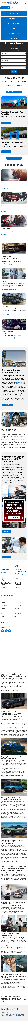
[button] (5, 7)
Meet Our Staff (7, 404)
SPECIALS (14, 38)
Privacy (18, 1014)
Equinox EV (10, 397)
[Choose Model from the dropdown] (13, 60)
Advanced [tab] (13, 50)
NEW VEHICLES (14, 18)
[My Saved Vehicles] (25, 4)
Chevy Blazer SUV (19, 382)
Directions (14, 7)
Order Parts (6, 557)
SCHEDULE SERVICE (14, 33)
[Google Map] (14, 652)
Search (14, 71)
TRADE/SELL (14, 28)
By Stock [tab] (19, 50)
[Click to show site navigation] (26, 8)
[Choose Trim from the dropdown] (13, 64)
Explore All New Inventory (14, 91)
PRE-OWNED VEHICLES (14, 23)
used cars (18, 381)
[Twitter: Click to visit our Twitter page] (6, 630)
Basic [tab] (8, 50)
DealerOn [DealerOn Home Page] (11, 1014)
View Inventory (6, 123)
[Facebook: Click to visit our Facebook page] (2, 630)
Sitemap (15, 1014)
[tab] (4, 81)
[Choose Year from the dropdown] (13, 53)
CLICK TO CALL (14, 13)
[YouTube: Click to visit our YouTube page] (9, 630)
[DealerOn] (4, 1012)
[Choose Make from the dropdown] (13, 57)
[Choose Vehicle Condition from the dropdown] (13, 67)
